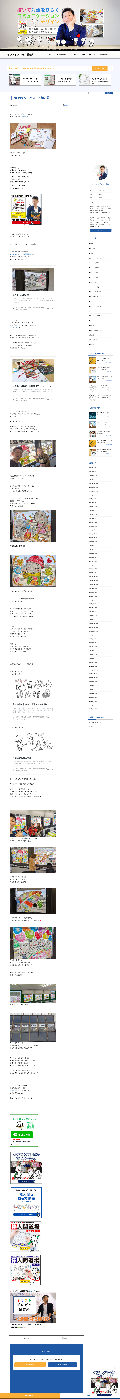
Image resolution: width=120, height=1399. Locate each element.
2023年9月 (92, 588)
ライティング (93, 311)
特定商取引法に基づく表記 (96, 722)
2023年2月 (92, 615)
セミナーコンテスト (95, 296)
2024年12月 (92, 530)
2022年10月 (92, 631)
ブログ (92, 301)
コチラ (32, 1183)
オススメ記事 (93, 282)
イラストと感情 (94, 272)
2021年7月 (92, 689)
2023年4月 (92, 607)
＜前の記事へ (26, 1230)
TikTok (91, 253)
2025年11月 (92, 487)
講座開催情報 (61, 54)
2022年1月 (92, 666)
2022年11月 (92, 627)
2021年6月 (92, 693)
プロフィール (73, 54)
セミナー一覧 (30, 1257)
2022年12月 (92, 623)
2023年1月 (92, 619)
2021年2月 (92, 709)
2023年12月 (92, 576)
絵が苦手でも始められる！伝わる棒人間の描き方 (100, 81)
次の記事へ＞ (66, 1230)
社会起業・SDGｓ (94, 340)
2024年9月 (92, 541)
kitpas (66, 105)
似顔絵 (92, 325)
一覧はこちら (99, 68)
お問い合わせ (103, 54)
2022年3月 (92, 658)
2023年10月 (92, 584)
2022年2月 (92, 662)
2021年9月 (92, 681)
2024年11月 (92, 534)
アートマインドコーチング (97, 258)
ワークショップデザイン (96, 315)
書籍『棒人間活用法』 (95, 330)
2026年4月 (92, 467)
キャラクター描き (94, 287)
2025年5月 (92, 510)
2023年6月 (92, 600)
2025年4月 (92, 514)
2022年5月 (92, 650)
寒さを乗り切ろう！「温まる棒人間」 (24, 646)
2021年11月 (92, 674)
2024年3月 (92, 565)
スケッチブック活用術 (95, 291)
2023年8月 (92, 592)
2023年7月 (92, 596)
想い (83, 54)
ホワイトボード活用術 (95, 306)
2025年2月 (92, 522)
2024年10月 (92, 537)
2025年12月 (92, 483)
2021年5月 (92, 697)
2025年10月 (92, 491)
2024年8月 (92, 545)
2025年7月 (92, 502)
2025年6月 (92, 506)
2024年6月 (92, 553)
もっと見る (101, 230)
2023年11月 (92, 580)
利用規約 (91, 726)
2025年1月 (92, 526)
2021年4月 (92, 701)
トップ (51, 54)
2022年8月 (92, 639)
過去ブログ (92, 54)
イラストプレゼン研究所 (20, 54)
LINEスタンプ (93, 248)
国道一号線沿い (15, 987)
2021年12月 (92, 670)
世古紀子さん (14, 327)
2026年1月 (92, 479)
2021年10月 (92, 677)
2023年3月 (92, 611)
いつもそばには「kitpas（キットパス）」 (25, 363)
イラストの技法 (94, 277)
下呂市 (92, 320)
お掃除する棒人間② (18, 665)
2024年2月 (92, 569)
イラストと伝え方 (94, 263)
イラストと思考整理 (95, 267)
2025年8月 (92, 499)
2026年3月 (92, 471)
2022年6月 (92, 646)
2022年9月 (92, 635)
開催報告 (92, 344)
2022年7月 (92, 642)
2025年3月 (92, 518)
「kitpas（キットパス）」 (29, 116)
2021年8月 (92, 685)
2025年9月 (92, 495)
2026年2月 (92, 475)
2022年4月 (92, 654)
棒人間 (92, 335)
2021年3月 (92, 705)
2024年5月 (92, 557)
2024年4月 (92, 561)
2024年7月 (92, 549)
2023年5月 (92, 604)
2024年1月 (92, 572)
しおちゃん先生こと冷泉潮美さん (21, 254)
